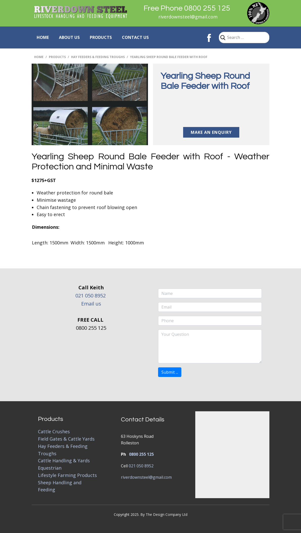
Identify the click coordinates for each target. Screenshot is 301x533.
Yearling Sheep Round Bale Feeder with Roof (205, 81)
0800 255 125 (141, 454)
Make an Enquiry (211, 132)
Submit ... (169, 372)
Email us (91, 303)
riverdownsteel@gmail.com (188, 17)
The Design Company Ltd (166, 514)
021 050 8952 (90, 295)
